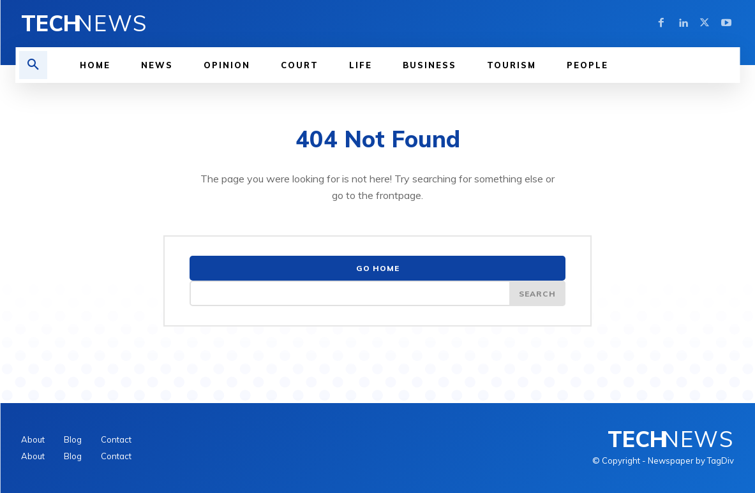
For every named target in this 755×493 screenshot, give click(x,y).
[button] (33, 65)
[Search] (537, 293)
